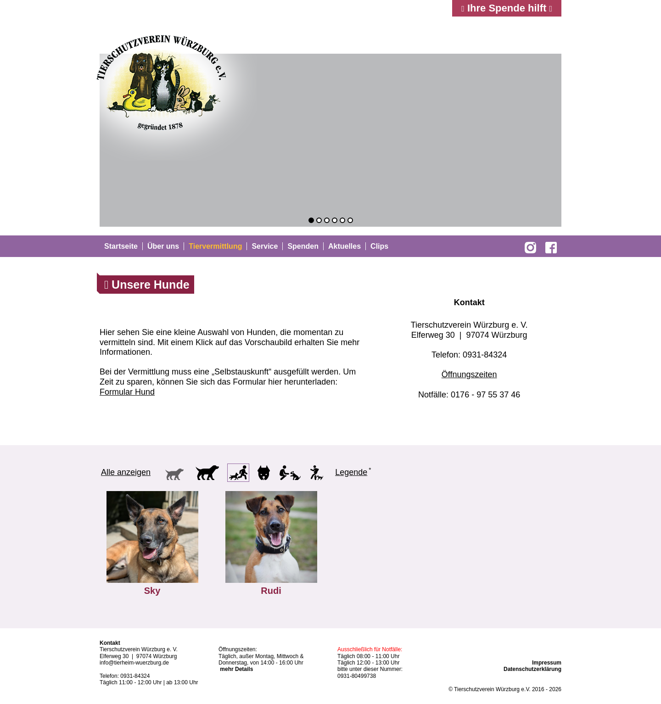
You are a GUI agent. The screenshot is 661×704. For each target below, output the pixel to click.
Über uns (163, 246)
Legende (351, 472)
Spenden (303, 246)
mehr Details (236, 669)
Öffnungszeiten (469, 374)
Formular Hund (127, 392)
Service (265, 246)
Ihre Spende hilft (506, 8)
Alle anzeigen (126, 472)
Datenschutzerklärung (532, 669)
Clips (379, 246)
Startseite (121, 246)
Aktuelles (344, 246)
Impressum (546, 662)
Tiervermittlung (215, 246)
